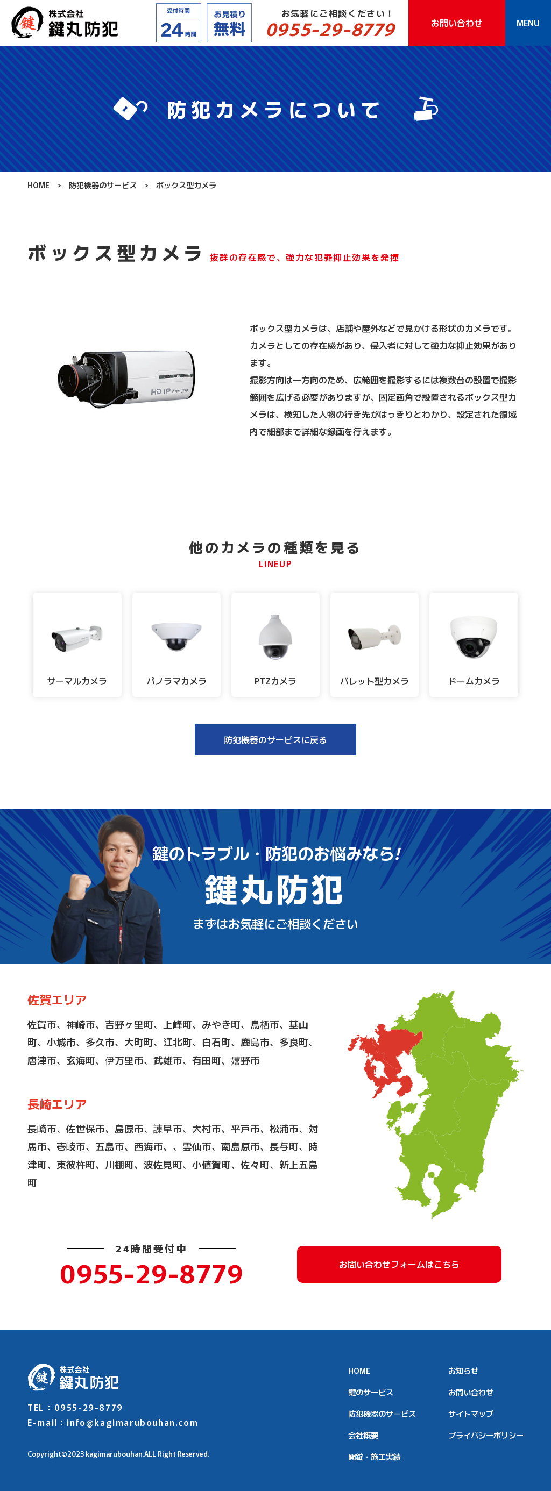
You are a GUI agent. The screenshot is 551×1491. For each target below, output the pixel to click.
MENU (528, 22)
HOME (38, 184)
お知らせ (463, 1370)
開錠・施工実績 (374, 1456)
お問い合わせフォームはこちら (399, 1264)
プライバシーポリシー (486, 1434)
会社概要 (363, 1434)
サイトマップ (470, 1413)
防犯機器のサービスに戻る (275, 739)
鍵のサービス (370, 1391)
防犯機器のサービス (103, 184)
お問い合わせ (457, 22)
